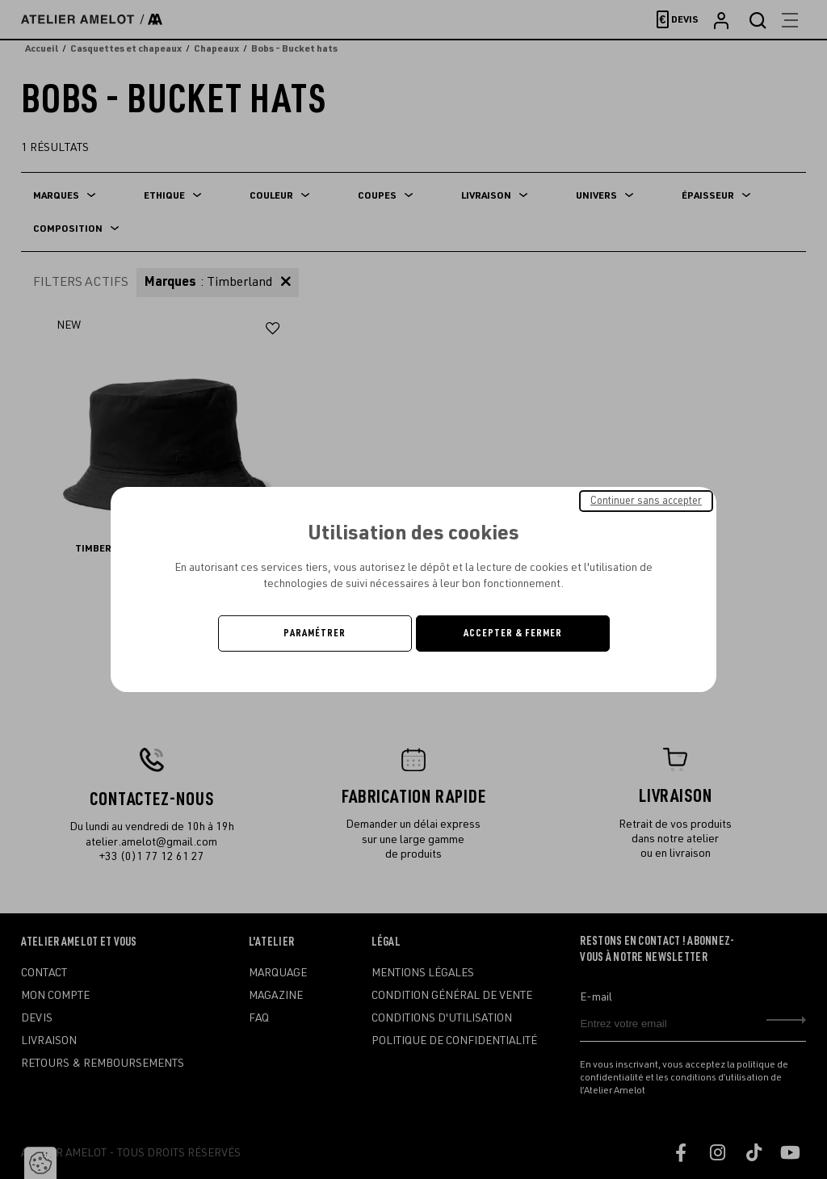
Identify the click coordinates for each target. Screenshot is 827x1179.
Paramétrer (314, 633)
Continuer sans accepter (646, 500)
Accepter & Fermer (513, 633)
